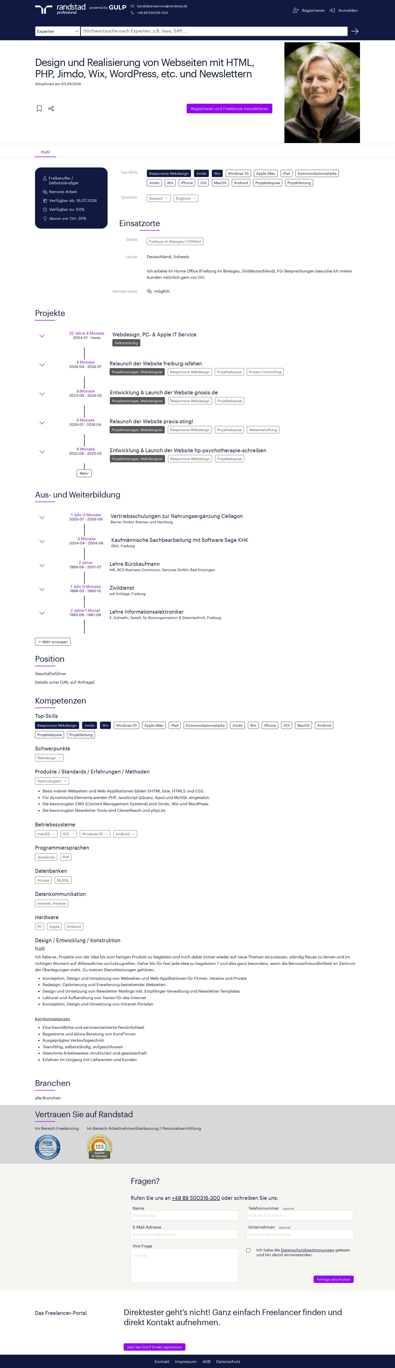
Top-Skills (129, 172)
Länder (131, 257)
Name (138, 1208)
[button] (57, 31)
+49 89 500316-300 (152, 12)
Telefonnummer (263, 1208)
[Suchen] (355, 31)
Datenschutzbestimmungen (307, 1249)
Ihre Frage (142, 1245)
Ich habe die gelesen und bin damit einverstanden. (303, 1252)
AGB (207, 1361)
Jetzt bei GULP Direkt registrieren (154, 1347)
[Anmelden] (343, 10)
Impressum (186, 1361)
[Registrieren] (309, 10)
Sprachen (129, 197)
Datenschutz (228, 1361)
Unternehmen (261, 1226)
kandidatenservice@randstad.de (162, 6)
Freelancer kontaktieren (229, 108)
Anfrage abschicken (334, 1279)
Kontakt (162, 1361)
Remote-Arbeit (125, 291)
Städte (131, 239)
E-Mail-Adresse (147, 1226)
